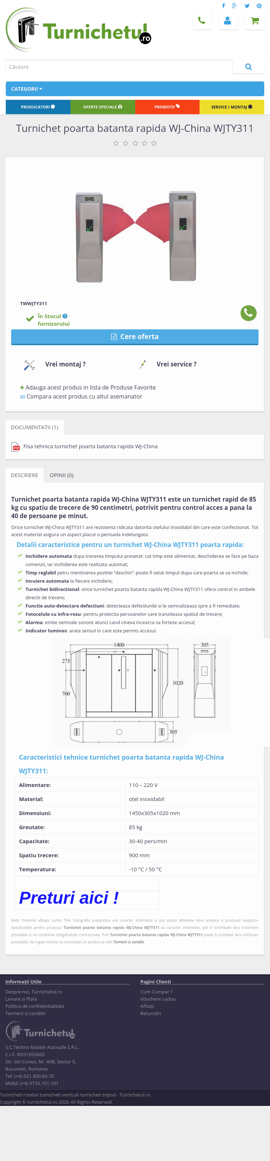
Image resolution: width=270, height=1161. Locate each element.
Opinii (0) (61, 475)
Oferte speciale (102, 107)
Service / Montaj (231, 107)
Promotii (167, 107)
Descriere (24, 475)
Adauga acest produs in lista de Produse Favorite (88, 387)
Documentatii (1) (34, 427)
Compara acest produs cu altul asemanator (81, 396)
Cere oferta (135, 336)
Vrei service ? (177, 364)
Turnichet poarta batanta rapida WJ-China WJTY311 (111, 927)
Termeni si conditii (128, 941)
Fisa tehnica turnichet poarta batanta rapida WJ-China (84, 447)
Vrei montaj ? (65, 364)
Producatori (38, 107)
